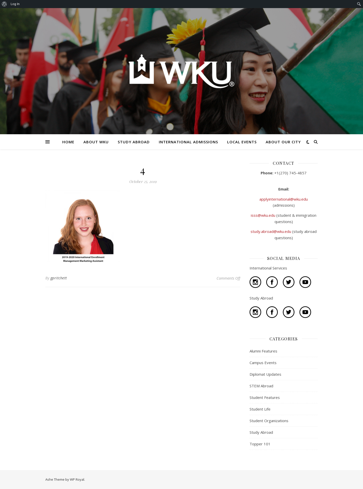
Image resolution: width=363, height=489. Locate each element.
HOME (68, 141)
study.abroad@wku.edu (271, 231)
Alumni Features (263, 351)
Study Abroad (261, 432)
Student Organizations (269, 420)
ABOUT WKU (96, 141)
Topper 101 (260, 443)
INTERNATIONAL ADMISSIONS (188, 141)
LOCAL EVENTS (242, 141)
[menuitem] (4, 4)
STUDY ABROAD (134, 141)
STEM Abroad (261, 385)
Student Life (260, 409)
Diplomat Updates (265, 374)
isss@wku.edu (263, 215)
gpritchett (58, 278)
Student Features (265, 397)
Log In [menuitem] (15, 4)
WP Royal (77, 479)
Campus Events (263, 362)
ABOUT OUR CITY (283, 141)
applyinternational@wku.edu (283, 199)
